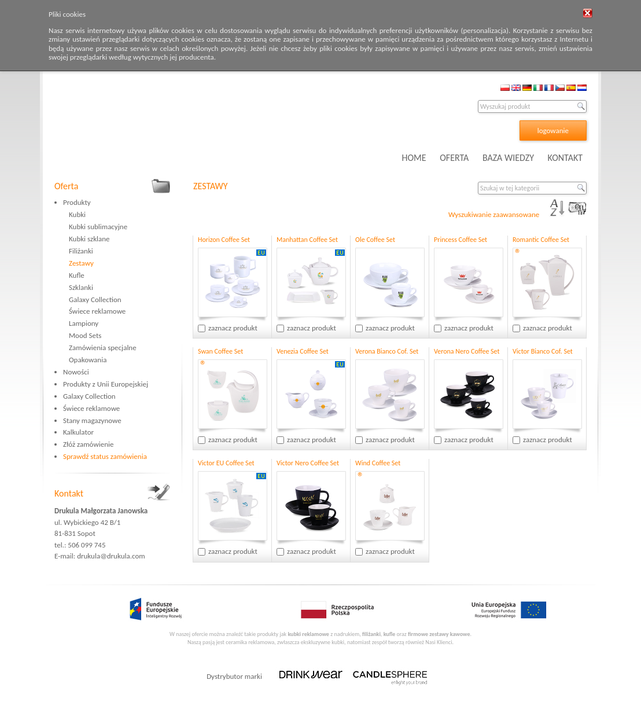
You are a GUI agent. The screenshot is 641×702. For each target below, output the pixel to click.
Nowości (76, 371)
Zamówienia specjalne (103, 347)
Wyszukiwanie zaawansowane (493, 214)
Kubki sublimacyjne (98, 226)
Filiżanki (81, 251)
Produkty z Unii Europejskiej (105, 384)
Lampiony (83, 323)
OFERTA (454, 157)
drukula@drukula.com (111, 556)
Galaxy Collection (95, 299)
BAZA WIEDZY (508, 157)
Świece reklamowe (97, 311)
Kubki (77, 214)
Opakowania (87, 359)
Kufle (76, 275)
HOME (414, 157)
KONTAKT (565, 157)
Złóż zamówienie (88, 444)
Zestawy (81, 263)
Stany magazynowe (92, 420)
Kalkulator (78, 432)
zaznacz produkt (232, 328)
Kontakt (68, 493)
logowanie (553, 130)
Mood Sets (85, 335)
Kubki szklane (89, 238)
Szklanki (81, 287)
